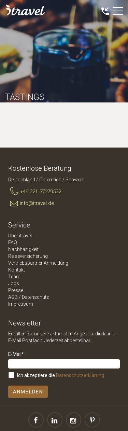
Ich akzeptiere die (60, 375)
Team (14, 276)
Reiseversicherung (28, 256)
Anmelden (28, 391)
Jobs (13, 283)
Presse (15, 290)
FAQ (12, 242)
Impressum (20, 304)
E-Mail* (16, 354)
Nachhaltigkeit (23, 249)
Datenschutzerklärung (80, 375)
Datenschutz (35, 297)
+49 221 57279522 (34, 191)
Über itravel (20, 235)
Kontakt (16, 270)
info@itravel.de (31, 203)
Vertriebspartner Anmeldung (38, 263)
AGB (13, 297)
